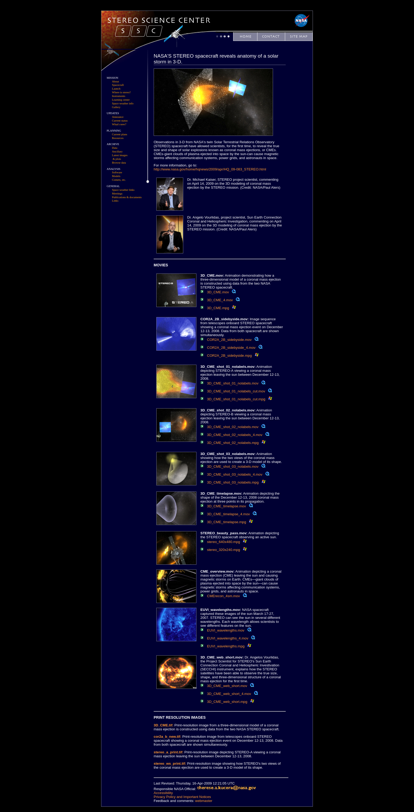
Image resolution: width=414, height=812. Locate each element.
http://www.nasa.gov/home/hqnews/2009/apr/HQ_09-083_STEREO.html (210, 169)
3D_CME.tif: (163, 725)
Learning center (121, 99)
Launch (116, 88)
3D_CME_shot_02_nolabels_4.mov (234, 435)
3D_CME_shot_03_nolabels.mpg (233, 482)
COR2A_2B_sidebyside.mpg (229, 356)
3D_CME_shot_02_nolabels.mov (232, 427)
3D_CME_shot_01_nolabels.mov (232, 383)
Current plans (119, 134)
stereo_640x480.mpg (223, 542)
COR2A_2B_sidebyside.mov (229, 340)
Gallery (116, 107)
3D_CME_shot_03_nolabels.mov (232, 466)
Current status (120, 120)
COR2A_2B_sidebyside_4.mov (231, 348)
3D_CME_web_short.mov (227, 686)
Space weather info (123, 103)
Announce (118, 116)
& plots (117, 158)
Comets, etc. (119, 179)
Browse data (119, 162)
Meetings (117, 193)
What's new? (119, 124)
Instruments (118, 96)
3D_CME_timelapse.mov (226, 506)
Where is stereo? (121, 92)
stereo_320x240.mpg (223, 550)
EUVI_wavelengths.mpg (225, 646)
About (115, 81)
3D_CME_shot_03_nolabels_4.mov (234, 474)
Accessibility (163, 793)
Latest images (120, 155)
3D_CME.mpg (218, 308)
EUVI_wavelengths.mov (225, 630)
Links (115, 200)
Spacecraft (118, 84)
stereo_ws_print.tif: (170, 763)
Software (117, 172)
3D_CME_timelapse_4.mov (228, 514)
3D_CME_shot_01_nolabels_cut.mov (236, 391)
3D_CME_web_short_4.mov (229, 694)
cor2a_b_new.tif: (167, 737)
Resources (118, 138)
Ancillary (117, 151)
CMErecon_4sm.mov (223, 596)
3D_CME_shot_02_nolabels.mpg (233, 443)
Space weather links (123, 189)
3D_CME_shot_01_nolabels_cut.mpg (236, 399)
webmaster (203, 801)
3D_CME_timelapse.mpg (226, 522)
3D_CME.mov (218, 292)
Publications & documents (127, 197)
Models (116, 176)
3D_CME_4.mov (220, 300)
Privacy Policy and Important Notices (182, 797)
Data (114, 147)
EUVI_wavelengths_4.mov (227, 638)
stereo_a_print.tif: (169, 752)
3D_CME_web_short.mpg (227, 702)
